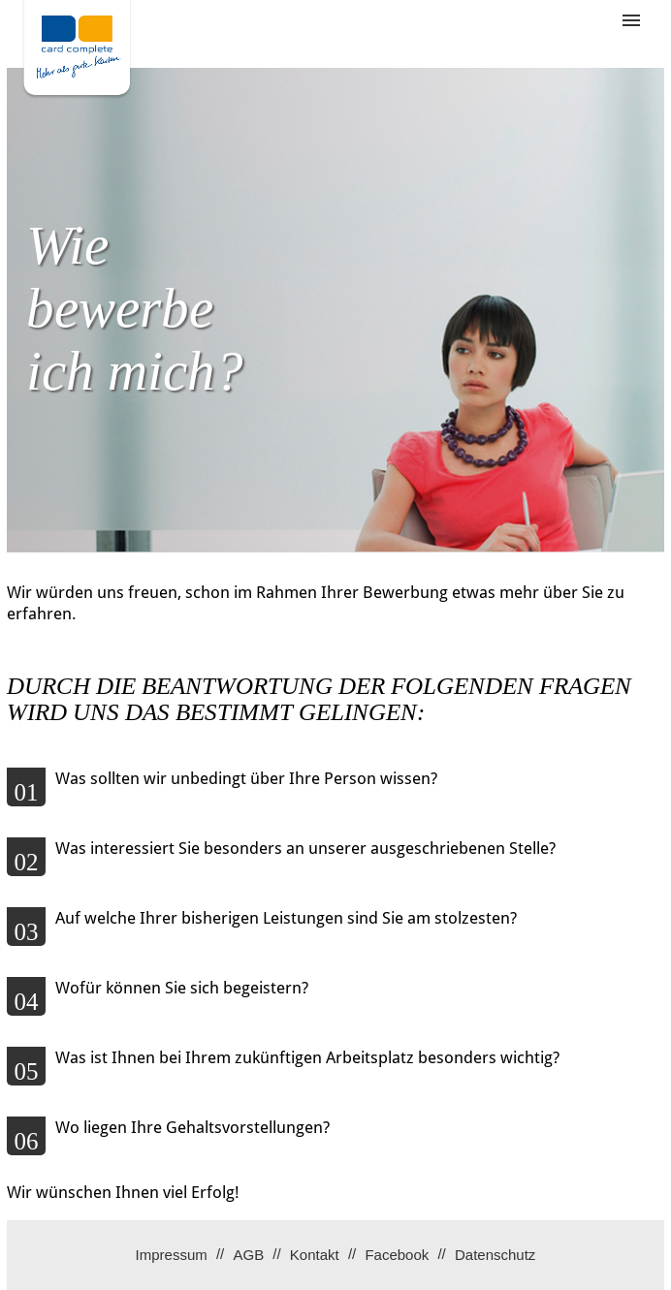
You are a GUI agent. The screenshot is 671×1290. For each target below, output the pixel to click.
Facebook (397, 1254)
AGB (248, 1254)
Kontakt (314, 1254)
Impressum (172, 1254)
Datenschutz (495, 1254)
